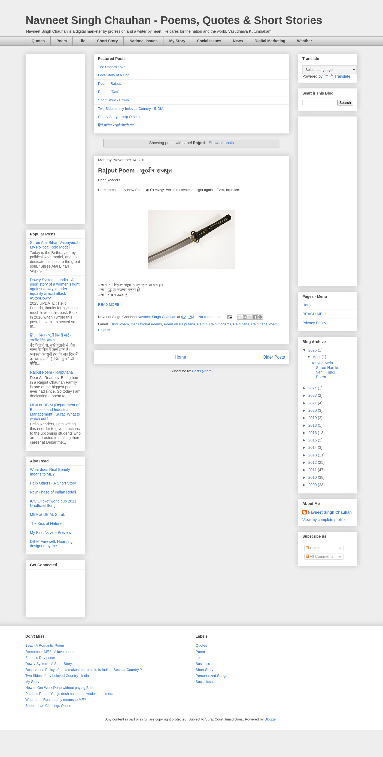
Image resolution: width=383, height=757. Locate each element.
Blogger (270, 719)
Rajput (202, 324)
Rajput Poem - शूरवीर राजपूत (135, 170)
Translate (337, 76)
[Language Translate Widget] (329, 69)
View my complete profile (323, 519)
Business (203, 664)
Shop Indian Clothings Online (48, 706)
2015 (313, 440)
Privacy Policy (314, 323)
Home (180, 357)
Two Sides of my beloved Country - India (57, 676)
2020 (313, 410)
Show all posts (221, 143)
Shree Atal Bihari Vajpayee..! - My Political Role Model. (55, 244)
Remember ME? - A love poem (49, 652)
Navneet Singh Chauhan (330, 512)
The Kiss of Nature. (46, 523)
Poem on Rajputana (179, 324)
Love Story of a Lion (114, 75)
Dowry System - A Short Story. (49, 664)
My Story (177, 41)
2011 (313, 470)
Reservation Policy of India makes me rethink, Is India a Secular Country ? (83, 670)
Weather (304, 41)
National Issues (143, 41)
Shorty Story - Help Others (118, 117)
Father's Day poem (40, 658)
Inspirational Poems (146, 324)
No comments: (210, 317)
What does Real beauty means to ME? (55, 700)
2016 (313, 433)
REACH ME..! (314, 314)
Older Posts (274, 357)
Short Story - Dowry (113, 100)
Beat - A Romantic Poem (44, 645)
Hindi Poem (120, 324)
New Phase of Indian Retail (53, 492)
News (238, 41)
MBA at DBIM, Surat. (47, 514)
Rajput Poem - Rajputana (51, 372)
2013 (313, 455)
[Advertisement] (55, 138)
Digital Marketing (270, 41)
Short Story (107, 41)
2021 (313, 403)
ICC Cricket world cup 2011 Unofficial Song (53, 503)
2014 (313, 447)
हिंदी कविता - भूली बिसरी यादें (116, 125)
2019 (313, 418)
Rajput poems (220, 324)
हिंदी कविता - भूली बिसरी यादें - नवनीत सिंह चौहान (50, 337)
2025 (313, 350)
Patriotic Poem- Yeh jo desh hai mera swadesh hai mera (69, 694)
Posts (313, 548)
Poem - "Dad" (109, 92)
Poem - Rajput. (110, 83)
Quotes (38, 41)
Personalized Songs (211, 676)
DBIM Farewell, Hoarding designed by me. (51, 543)
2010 (313, 477)
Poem (61, 41)
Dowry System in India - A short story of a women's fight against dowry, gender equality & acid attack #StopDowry (55, 289)
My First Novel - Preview (50, 532)
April (317, 357)
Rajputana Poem (264, 324)
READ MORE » (110, 304)
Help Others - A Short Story (53, 483)
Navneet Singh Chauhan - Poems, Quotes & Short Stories (174, 20)
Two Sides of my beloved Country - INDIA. (131, 109)
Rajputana (241, 324)
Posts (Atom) (202, 371)
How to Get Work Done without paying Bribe (60, 688)
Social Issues (209, 41)
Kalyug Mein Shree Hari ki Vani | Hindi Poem (325, 370)
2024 (313, 388)
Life (81, 41)
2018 (313, 425)
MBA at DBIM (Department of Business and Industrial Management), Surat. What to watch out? (55, 412)
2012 (313, 462)
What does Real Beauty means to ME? (50, 471)
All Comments (319, 556)
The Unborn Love (111, 67)
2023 (313, 395)
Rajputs (104, 330)
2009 (313, 485)
